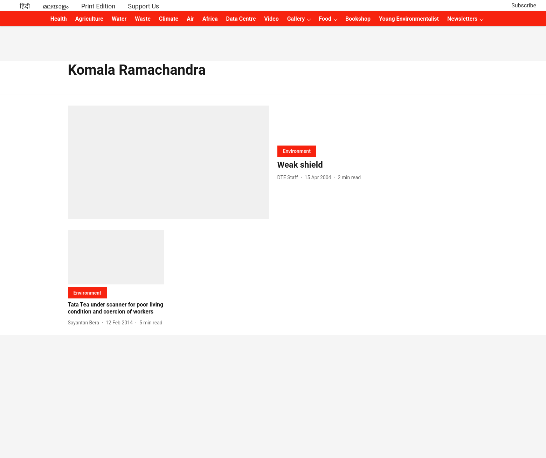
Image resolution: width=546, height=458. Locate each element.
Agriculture (89, 18)
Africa (209, 18)
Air (190, 18)
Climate (168, 18)
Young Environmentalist (409, 18)
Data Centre (241, 18)
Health (58, 18)
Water (119, 18)
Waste (143, 18)
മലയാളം (56, 6)
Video (271, 18)
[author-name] (289, 177)
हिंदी (25, 6)
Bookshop (358, 18)
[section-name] (296, 151)
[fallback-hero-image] (168, 162)
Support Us (143, 6)
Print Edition (98, 6)
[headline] (377, 165)
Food (325, 18)
